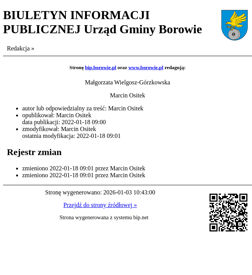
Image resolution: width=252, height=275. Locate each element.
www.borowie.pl (145, 67)
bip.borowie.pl (100, 67)
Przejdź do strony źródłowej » (100, 205)
